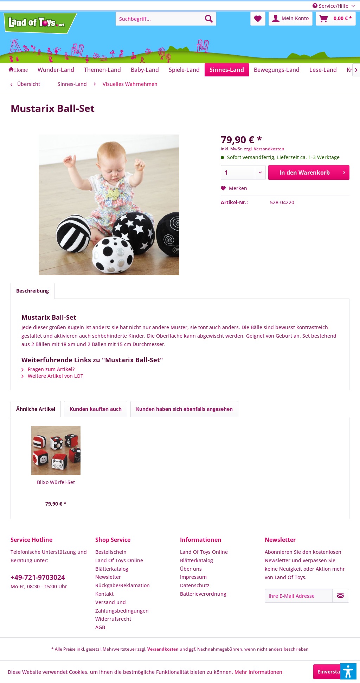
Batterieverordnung (203, 593)
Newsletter (108, 577)
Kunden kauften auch (96, 409)
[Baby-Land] (145, 69)
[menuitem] (166, 19)
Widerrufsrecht (113, 618)
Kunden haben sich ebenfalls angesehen (184, 409)
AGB (100, 627)
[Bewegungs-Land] (276, 69)
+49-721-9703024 (38, 577)
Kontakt (104, 593)
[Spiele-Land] (184, 69)
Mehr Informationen (258, 672)
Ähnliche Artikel (35, 409)
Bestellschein (111, 552)
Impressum (193, 577)
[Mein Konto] (291, 19)
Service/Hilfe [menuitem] (331, 5)
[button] (348, 671)
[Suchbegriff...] (166, 19)
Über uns (191, 568)
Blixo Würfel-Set (56, 482)
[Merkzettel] (257, 19)
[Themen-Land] (102, 69)
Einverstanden (334, 671)
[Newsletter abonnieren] (340, 596)
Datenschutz (195, 585)
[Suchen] (208, 19)
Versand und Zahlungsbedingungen (122, 606)
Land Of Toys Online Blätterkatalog (119, 564)
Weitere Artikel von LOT (52, 375)
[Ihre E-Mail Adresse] (299, 596)
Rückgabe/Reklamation (122, 585)
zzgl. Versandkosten (264, 149)
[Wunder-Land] (56, 69)
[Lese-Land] (323, 69)
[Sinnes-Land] (227, 69)
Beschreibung (32, 290)
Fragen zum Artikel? (48, 369)
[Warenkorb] (336, 19)
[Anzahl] (243, 172)
